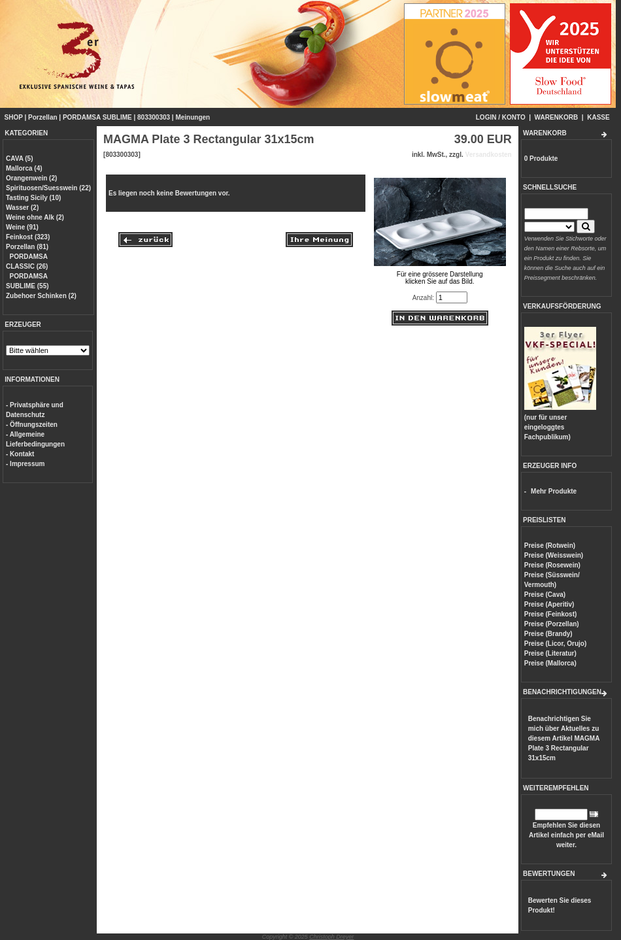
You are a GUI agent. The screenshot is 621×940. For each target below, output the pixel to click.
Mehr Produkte (554, 491)
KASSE (598, 117)
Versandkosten (488, 154)
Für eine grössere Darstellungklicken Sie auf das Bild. (440, 274)
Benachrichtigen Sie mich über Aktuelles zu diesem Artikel (563, 738)
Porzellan (42, 117)
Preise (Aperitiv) (549, 604)
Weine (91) (22, 227)
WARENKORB (557, 117)
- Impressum (25, 463)
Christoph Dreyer (331, 936)
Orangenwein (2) (31, 178)
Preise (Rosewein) (552, 565)
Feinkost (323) (28, 237)
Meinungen (192, 117)
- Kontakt (20, 454)
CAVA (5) (19, 158)
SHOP (14, 117)
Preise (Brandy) (548, 633)
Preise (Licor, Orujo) (555, 643)
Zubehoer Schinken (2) (41, 295)
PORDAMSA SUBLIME (97, 117)
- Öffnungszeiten (32, 424)
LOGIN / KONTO (501, 117)
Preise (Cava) (544, 594)
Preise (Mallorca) (550, 663)
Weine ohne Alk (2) (35, 217)
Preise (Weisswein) (553, 555)
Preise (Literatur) (550, 653)
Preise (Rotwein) (549, 545)
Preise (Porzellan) (551, 624)
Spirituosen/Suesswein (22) (48, 188)
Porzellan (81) (27, 246)
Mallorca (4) (24, 168)
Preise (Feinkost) (550, 614)
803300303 (153, 117)
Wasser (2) (22, 207)
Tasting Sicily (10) (33, 197)
